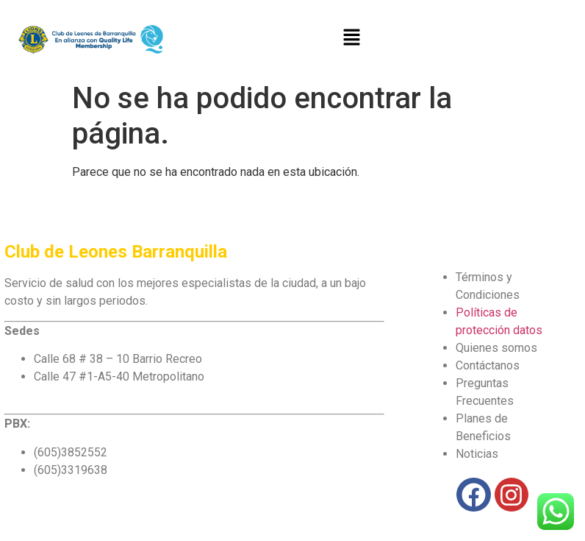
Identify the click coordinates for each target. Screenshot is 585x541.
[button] (351, 37)
